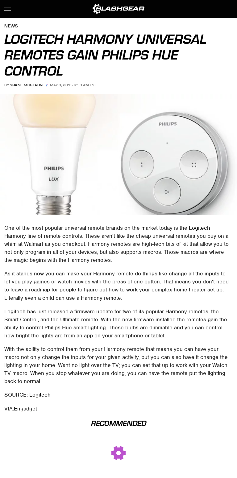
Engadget (25, 408)
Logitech (199, 228)
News (11, 26)
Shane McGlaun (26, 85)
